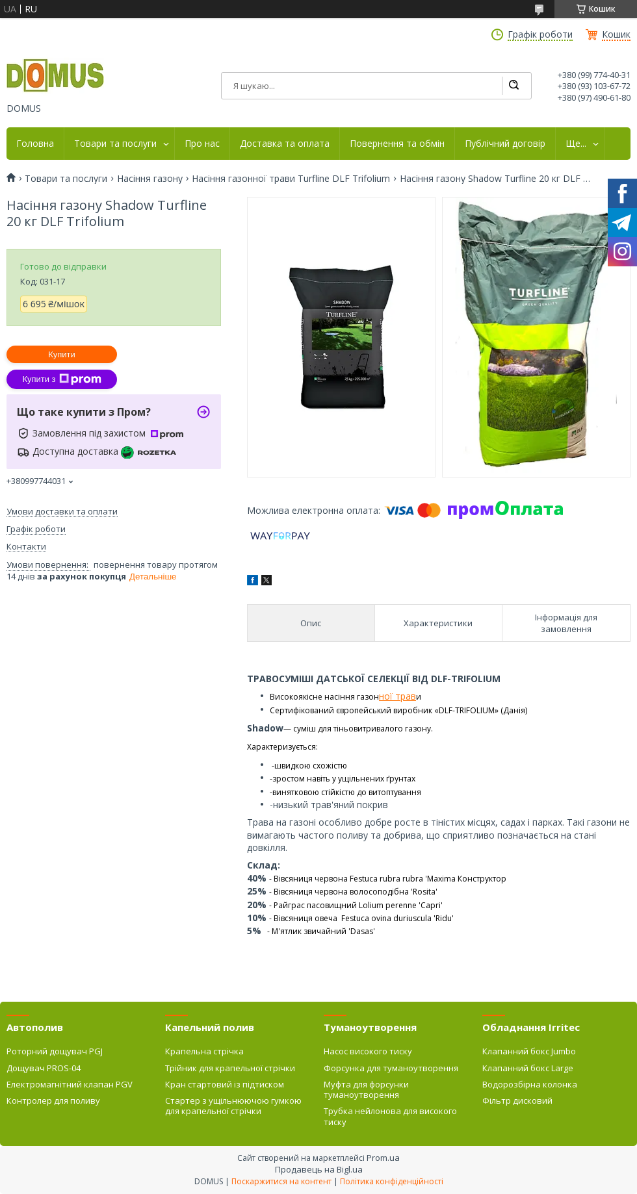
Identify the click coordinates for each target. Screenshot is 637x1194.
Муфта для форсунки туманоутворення (366, 1089)
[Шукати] (513, 86)
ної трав (397, 696)
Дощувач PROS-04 (43, 1068)
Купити (61, 354)
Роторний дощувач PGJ (54, 1051)
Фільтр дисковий (517, 1100)
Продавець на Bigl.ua (319, 1169)
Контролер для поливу (53, 1100)
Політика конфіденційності (391, 1181)
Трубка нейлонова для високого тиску (390, 1116)
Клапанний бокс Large (527, 1068)
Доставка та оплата (285, 143)
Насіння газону (150, 178)
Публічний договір (505, 143)
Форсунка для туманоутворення (391, 1068)
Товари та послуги (115, 143)
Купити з (61, 379)
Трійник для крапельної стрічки (230, 1068)
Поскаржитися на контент (281, 1181)
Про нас (202, 143)
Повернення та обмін (397, 143)
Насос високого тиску (368, 1051)
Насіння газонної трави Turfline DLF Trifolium (291, 178)
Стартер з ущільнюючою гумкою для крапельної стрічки (233, 1106)
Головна (35, 143)
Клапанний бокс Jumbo (529, 1051)
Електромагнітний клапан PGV (69, 1084)
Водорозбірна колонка (529, 1084)
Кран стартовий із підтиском (224, 1084)
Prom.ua (383, 1157)
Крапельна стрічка (204, 1051)
